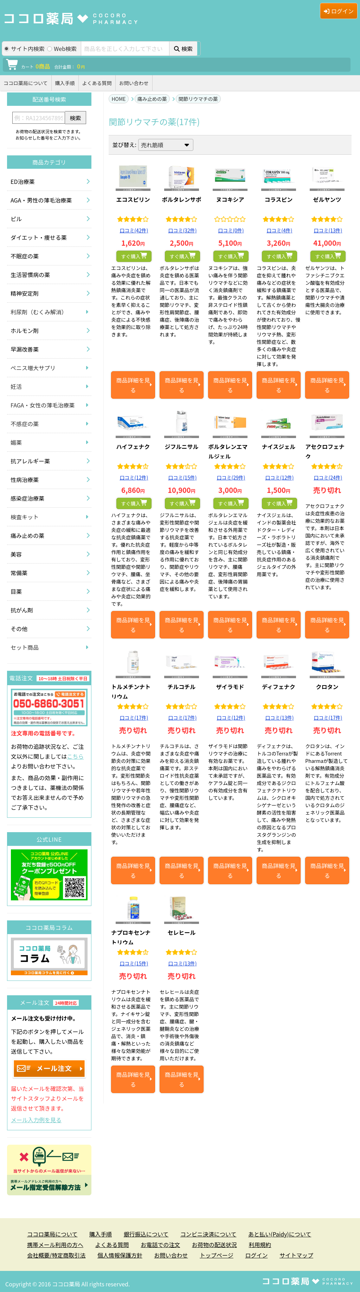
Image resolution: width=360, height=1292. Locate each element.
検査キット (25, 517)
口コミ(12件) (134, 477)
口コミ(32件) (182, 230)
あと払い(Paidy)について (279, 1234)
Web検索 (62, 48)
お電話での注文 (160, 1244)
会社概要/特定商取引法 (56, 1255)
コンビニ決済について (208, 1234)
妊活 (16, 386)
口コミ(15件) (182, 477)
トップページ (216, 1255)
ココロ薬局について (26, 82)
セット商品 (25, 647)
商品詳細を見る (133, 385)
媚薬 (16, 442)
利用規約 (260, 1244)
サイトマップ (296, 1255)
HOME (118, 98)
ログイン (339, 11)
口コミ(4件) (279, 230)
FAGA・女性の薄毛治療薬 (43, 405)
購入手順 (65, 82)
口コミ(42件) (134, 230)
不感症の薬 (25, 423)
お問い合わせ (134, 82)
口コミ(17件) (134, 717)
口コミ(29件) (231, 477)
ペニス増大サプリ (33, 368)
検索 (183, 48)
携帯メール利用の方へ (55, 1244)
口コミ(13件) (328, 230)
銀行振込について (146, 1234)
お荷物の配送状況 (214, 1244)
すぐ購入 (131, 256)
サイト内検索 (24, 48)
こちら (75, 756)
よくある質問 (97, 82)
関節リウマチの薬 (198, 98)
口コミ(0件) (231, 230)
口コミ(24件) (328, 477)
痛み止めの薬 (152, 98)
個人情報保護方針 (119, 1255)
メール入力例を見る (36, 1120)
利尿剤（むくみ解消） (39, 312)
